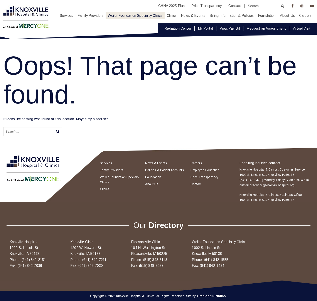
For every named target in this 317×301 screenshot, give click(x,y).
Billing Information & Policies (232, 15)
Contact (234, 6)
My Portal (205, 28)
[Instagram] (302, 6)
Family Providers (91, 15)
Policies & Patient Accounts (164, 170)
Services (66, 15)
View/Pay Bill (230, 28)
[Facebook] (292, 6)
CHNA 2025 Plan (171, 6)
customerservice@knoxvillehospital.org (267, 185)
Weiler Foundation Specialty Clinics (135, 15)
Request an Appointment (266, 28)
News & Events (193, 15)
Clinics (172, 15)
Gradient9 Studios (211, 296)
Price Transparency (206, 6)
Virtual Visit (301, 28)
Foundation (267, 15)
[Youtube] (312, 6)
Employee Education (205, 170)
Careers (305, 15)
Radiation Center (177, 28)
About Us (287, 15)
